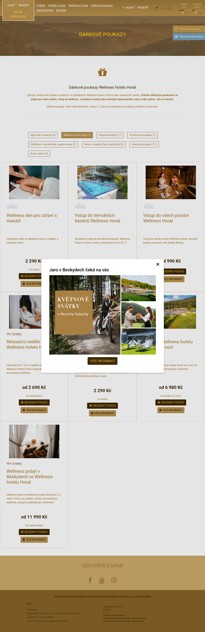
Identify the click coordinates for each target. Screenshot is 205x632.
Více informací (102, 361)
